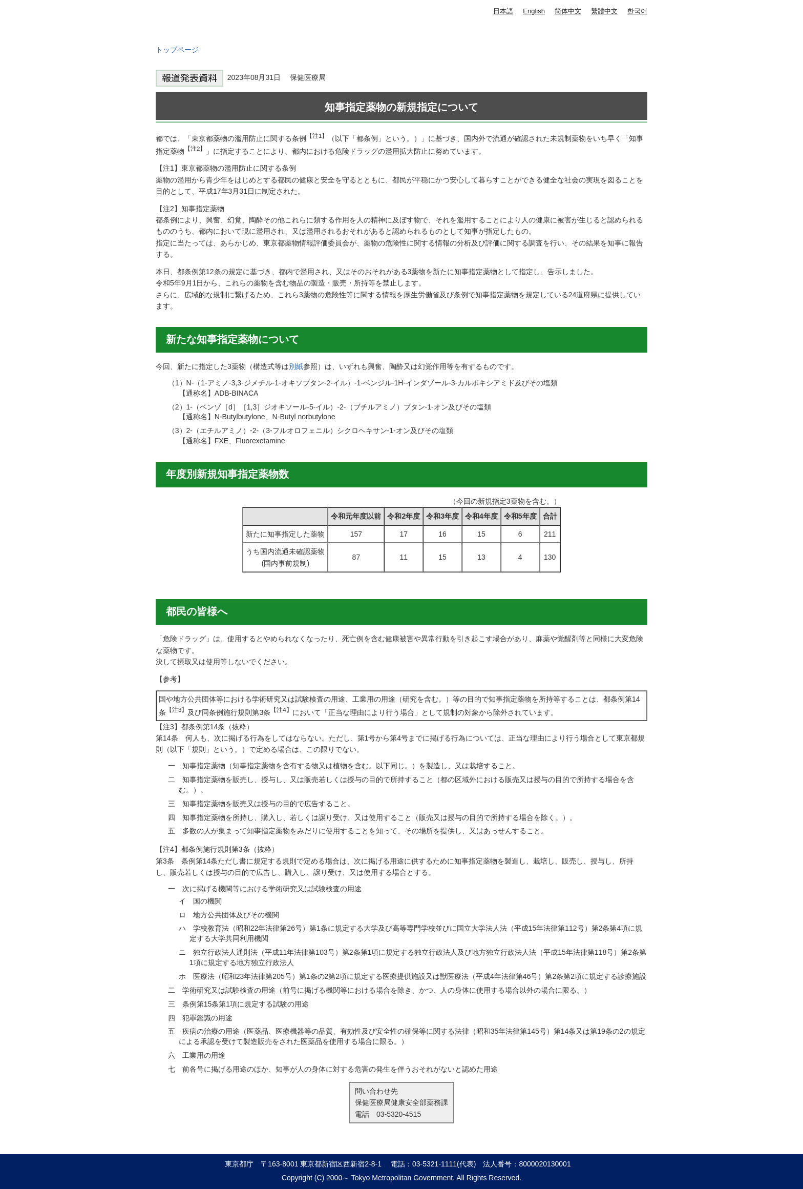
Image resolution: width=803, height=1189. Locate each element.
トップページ (177, 50)
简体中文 (568, 11)
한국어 (637, 11)
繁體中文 (604, 11)
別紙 (296, 366)
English (534, 11)
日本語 (503, 11)
